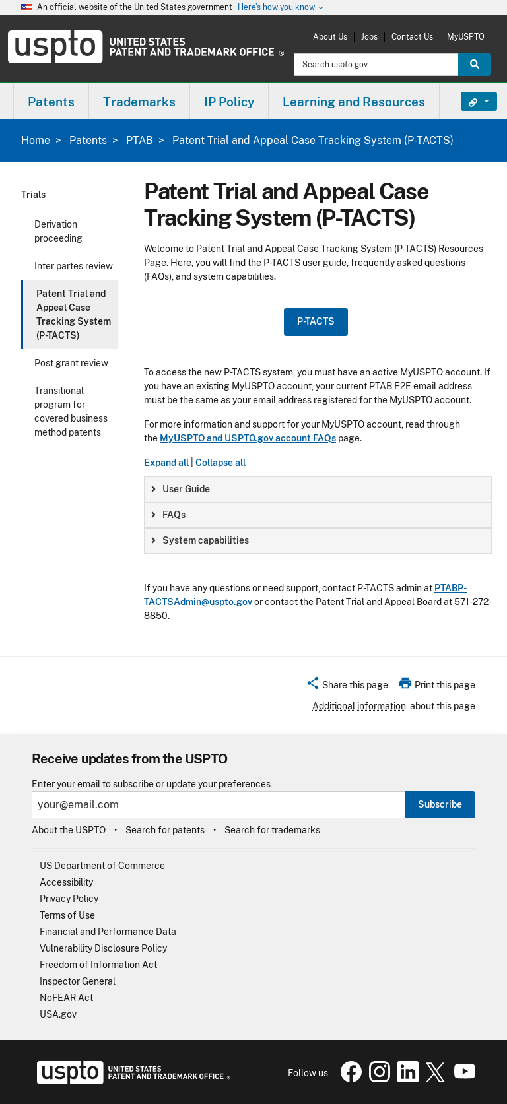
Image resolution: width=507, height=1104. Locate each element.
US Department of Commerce (102, 865)
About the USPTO (69, 830)
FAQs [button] (168, 514)
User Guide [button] (180, 489)
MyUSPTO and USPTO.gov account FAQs (248, 438)
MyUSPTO (466, 37)
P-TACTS (316, 321)
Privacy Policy (69, 898)
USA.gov (58, 1014)
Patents (88, 140)
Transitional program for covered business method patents (71, 411)
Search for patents (165, 830)
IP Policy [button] (229, 101)
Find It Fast (469, 101)
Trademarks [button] (139, 101)
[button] (347, 687)
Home (35, 140)
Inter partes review (73, 266)
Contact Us (412, 37)
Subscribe (440, 804)
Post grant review (71, 363)
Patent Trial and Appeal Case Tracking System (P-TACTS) (73, 314)
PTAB (139, 140)
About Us (330, 37)
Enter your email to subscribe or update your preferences (151, 784)
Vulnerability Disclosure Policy (103, 948)
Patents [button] (51, 101)
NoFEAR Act (66, 997)
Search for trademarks (272, 830)
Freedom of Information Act (98, 964)
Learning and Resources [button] (354, 101)
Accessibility (66, 882)
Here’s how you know (281, 7)
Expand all (166, 462)
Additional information (359, 706)
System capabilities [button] (200, 540)
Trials (33, 194)
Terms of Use (67, 915)
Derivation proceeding (58, 231)
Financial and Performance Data (108, 931)
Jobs (369, 37)
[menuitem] (51, 101)
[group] (318, 489)
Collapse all (220, 462)
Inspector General (78, 981)
